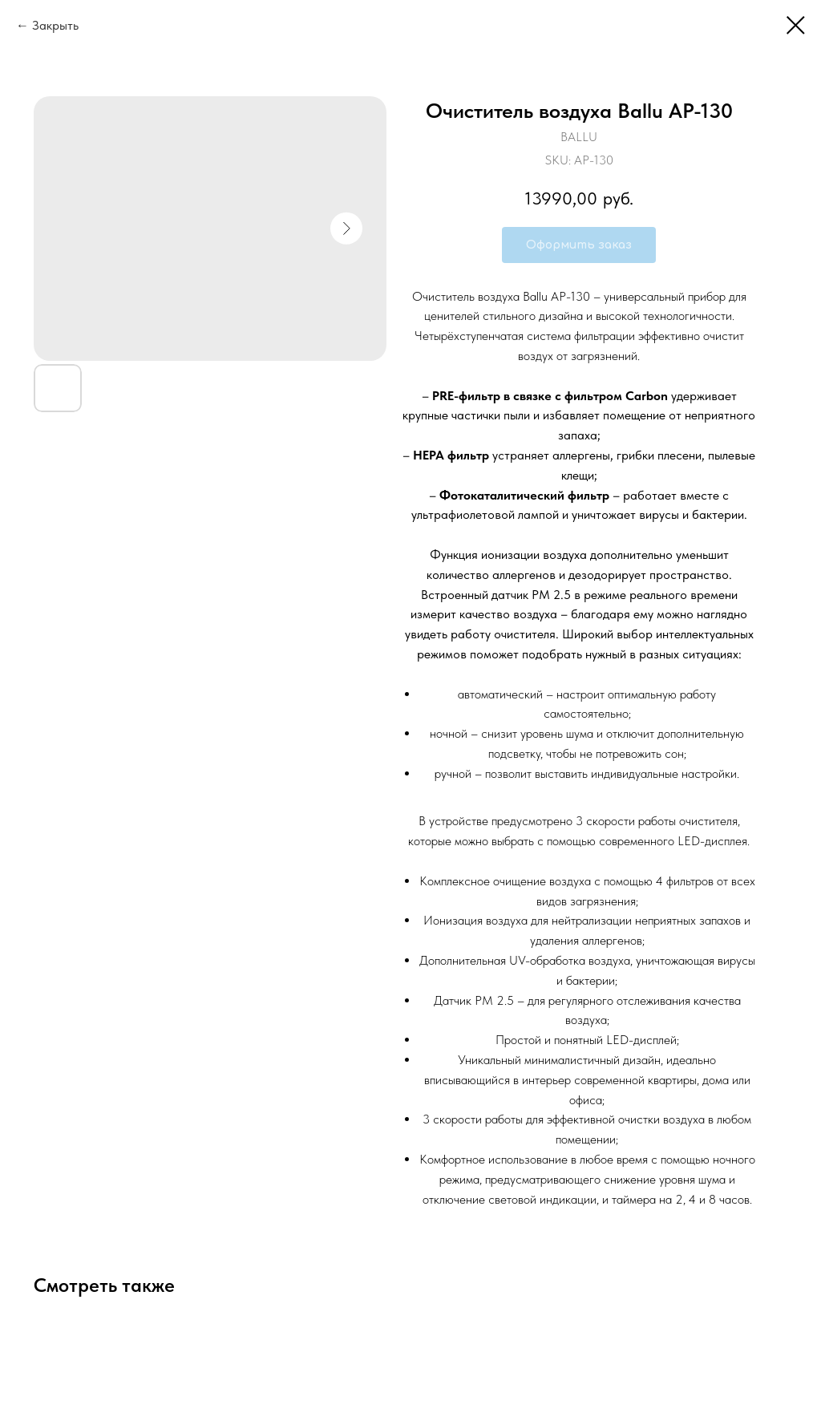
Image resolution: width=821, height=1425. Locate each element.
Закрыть (55, 25)
